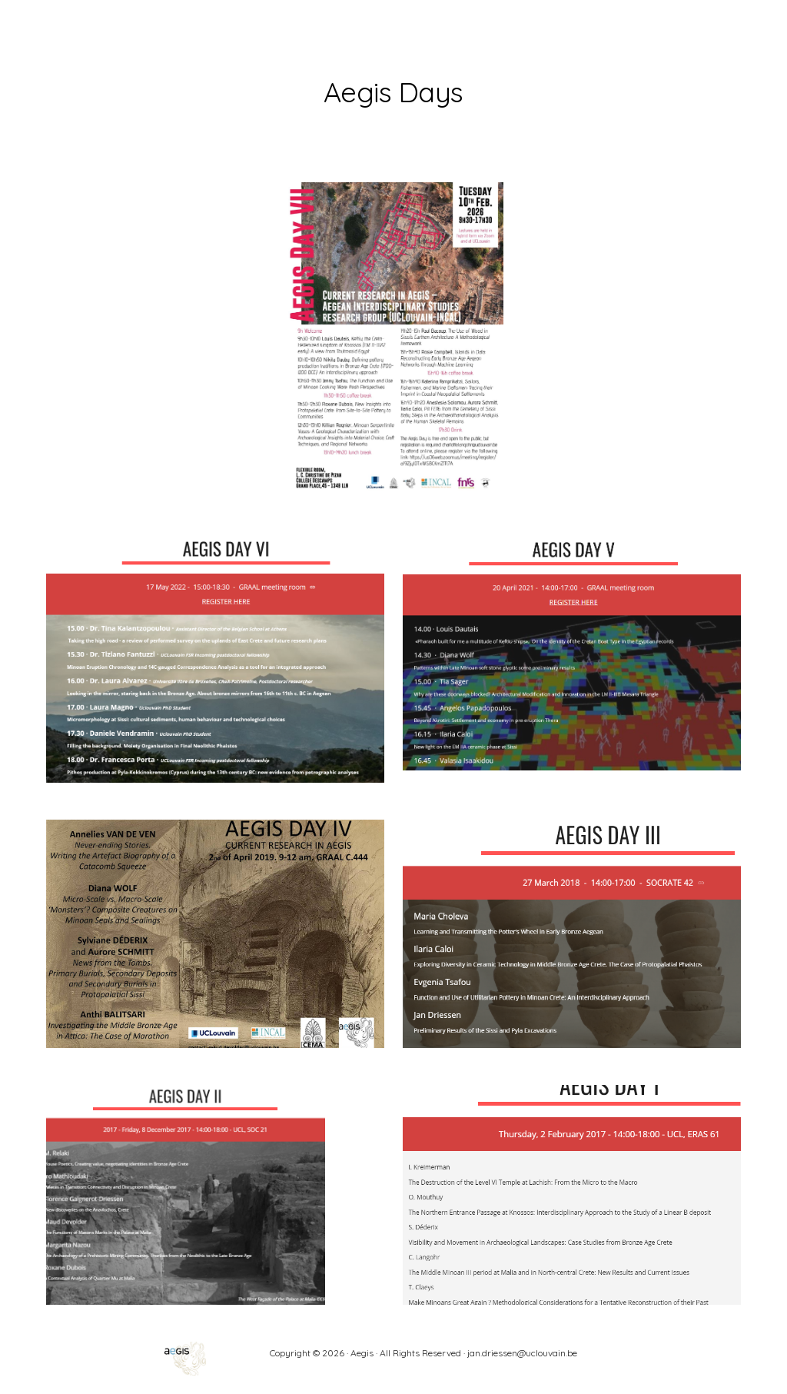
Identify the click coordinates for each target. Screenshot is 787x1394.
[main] (393, 87)
